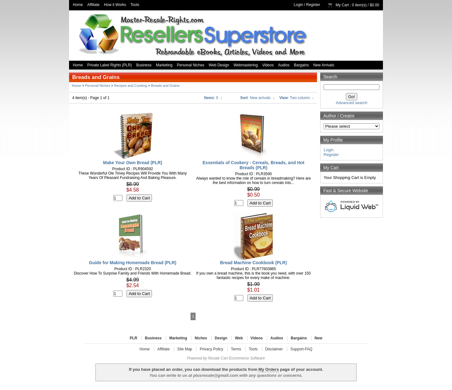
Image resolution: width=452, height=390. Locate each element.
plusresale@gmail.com (215, 375)
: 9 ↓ (213, 98)
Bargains (301, 65)
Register (313, 5)
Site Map (184, 349)
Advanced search (351, 102)
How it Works (115, 5)
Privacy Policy (211, 349)
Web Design (219, 65)
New (318, 338)
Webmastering (246, 65)
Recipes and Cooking (130, 85)
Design (221, 338)
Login (298, 5)
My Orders (268, 369)
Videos (267, 65)
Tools (135, 5)
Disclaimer (274, 349)
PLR (133, 338)
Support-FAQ (301, 349)
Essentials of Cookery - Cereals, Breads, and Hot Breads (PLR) (253, 165)
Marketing (164, 65)
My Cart (342, 5)
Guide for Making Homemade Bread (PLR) (132, 262)
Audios (284, 65)
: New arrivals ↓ (257, 98)
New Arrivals (323, 65)
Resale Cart (218, 358)
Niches (201, 338)
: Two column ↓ (296, 98)
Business (144, 65)
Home (78, 5)
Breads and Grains (165, 85)
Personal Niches (190, 65)
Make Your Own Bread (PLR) (132, 162)
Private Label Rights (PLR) (109, 65)
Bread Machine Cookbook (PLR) (253, 262)
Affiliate (93, 5)
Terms (236, 349)
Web (239, 338)
